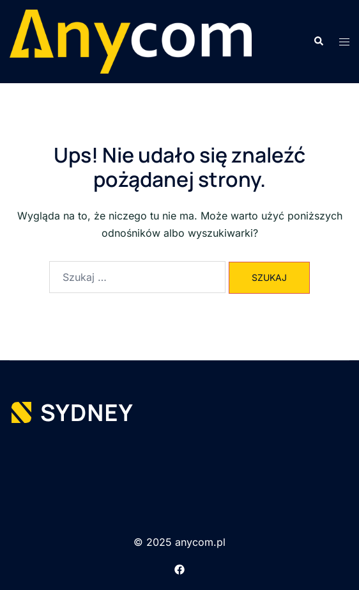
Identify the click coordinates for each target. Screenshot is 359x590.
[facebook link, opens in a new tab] (179, 568)
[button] (318, 41)
